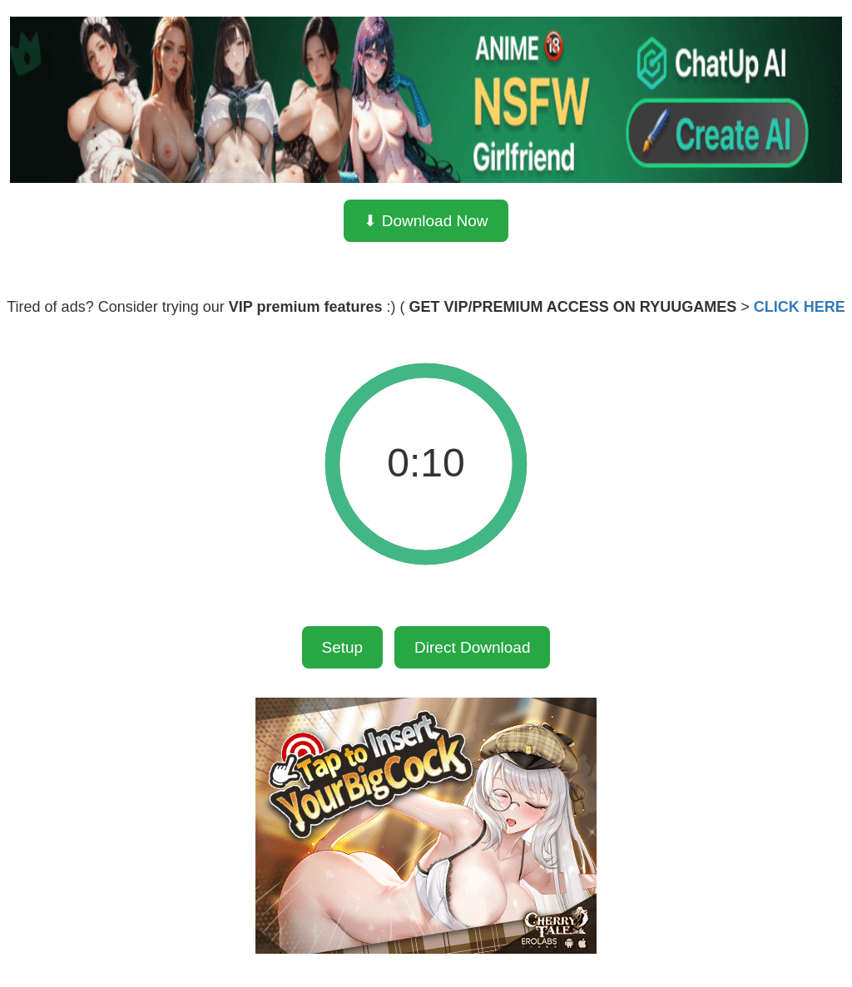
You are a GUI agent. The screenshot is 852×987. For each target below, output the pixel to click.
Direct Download (472, 647)
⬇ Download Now (426, 220)
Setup (343, 647)
